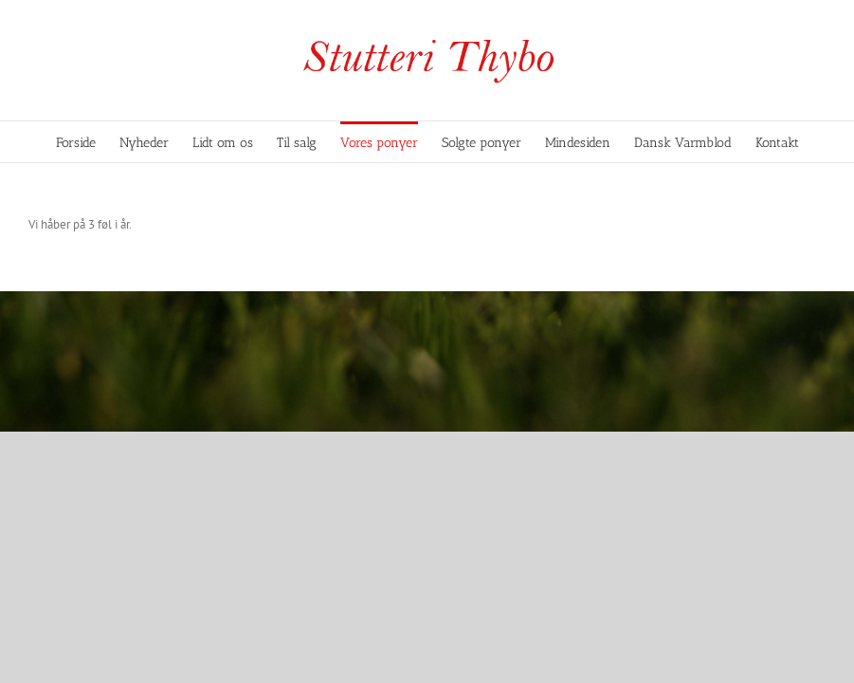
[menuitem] (87, 141)
